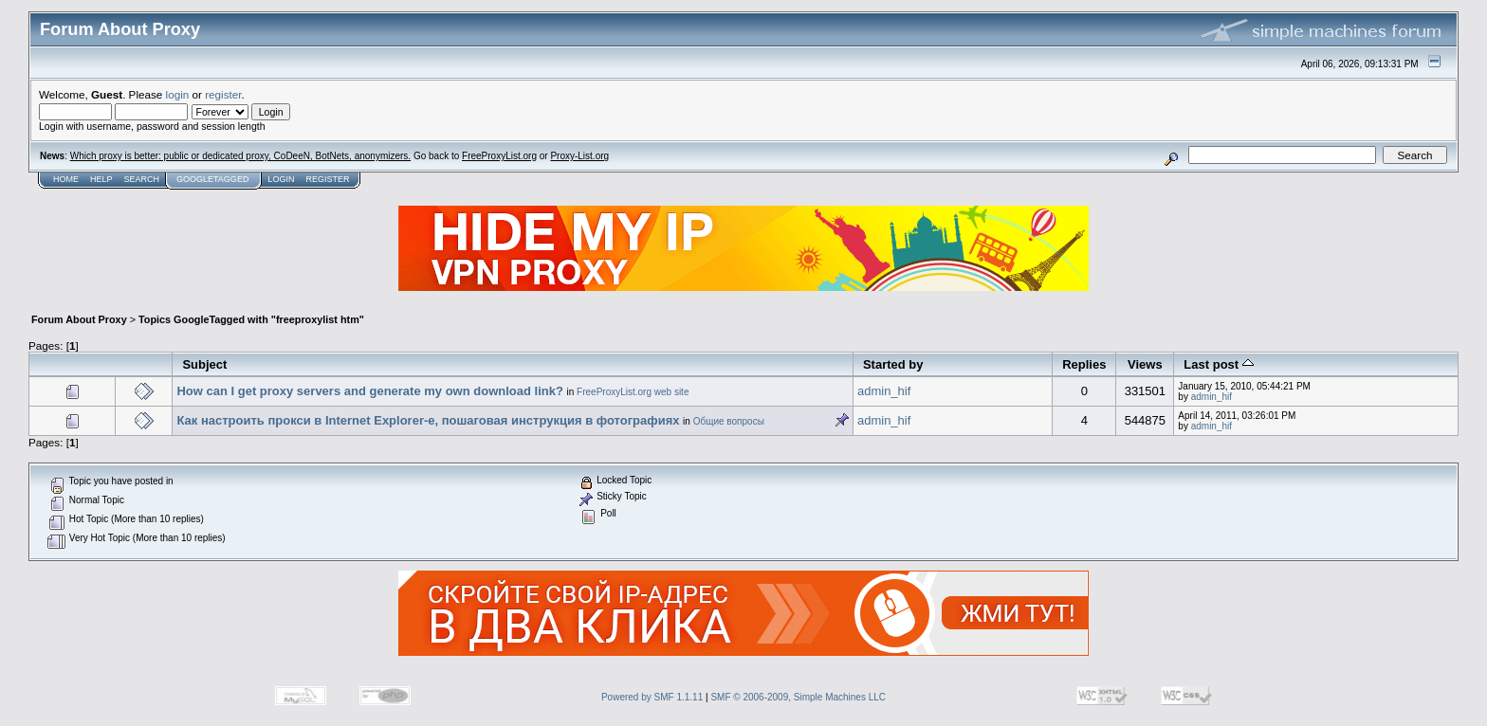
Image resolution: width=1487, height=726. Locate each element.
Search (142, 179)
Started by (893, 364)
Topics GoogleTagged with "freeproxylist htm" (251, 319)
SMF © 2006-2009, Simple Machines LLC (798, 697)
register (223, 94)
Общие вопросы (728, 421)
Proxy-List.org (579, 156)
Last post (1218, 364)
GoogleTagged (212, 179)
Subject (204, 364)
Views (1145, 364)
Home (66, 179)
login (178, 94)
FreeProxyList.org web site (632, 392)
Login (280, 179)
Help (101, 179)
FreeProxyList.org (499, 156)
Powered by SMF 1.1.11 (652, 697)
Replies (1084, 364)
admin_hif (883, 391)
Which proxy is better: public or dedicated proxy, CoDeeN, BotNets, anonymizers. (240, 156)
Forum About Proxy (79, 319)
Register (327, 179)
